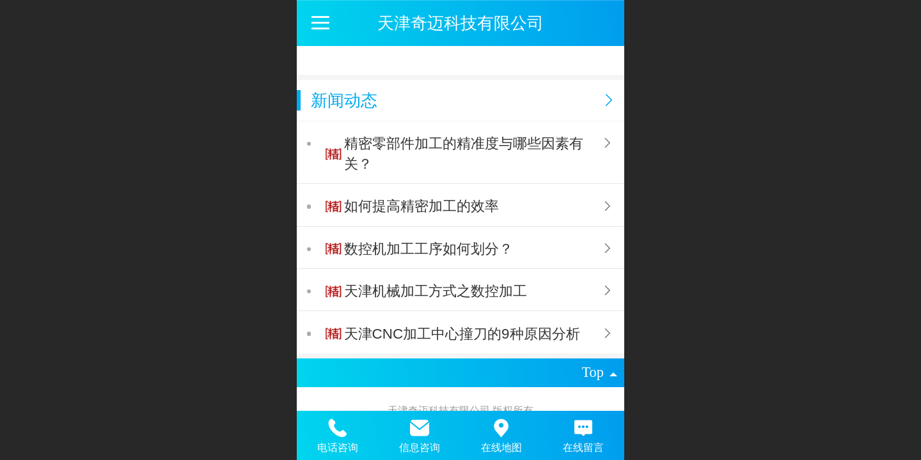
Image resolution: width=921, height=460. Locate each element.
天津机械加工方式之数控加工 (435, 291)
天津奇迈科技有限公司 (460, 23)
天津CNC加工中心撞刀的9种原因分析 (462, 334)
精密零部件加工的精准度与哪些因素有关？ (463, 153)
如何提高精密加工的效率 (421, 206)
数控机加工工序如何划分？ (428, 249)
